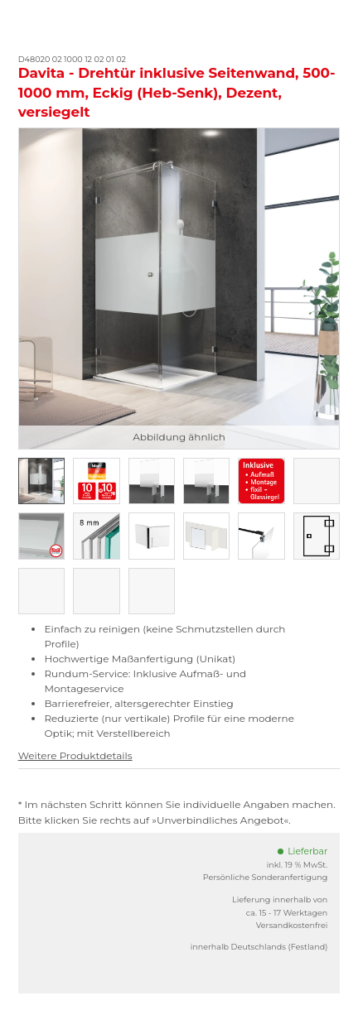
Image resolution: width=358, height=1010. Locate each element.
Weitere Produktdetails (75, 755)
